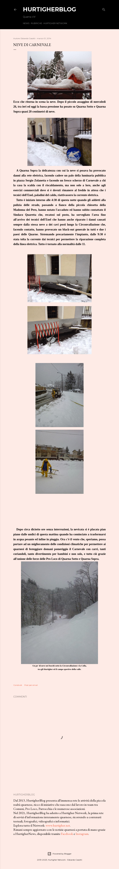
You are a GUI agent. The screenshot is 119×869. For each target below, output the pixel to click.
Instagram (82, 834)
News (26, 23)
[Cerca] (104, 9)
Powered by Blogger (59, 854)
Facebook (67, 834)
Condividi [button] (17, 685)
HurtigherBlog (49, 9)
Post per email (31, 685)
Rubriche (36, 23)
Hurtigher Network (55, 23)
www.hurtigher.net (58, 825)
